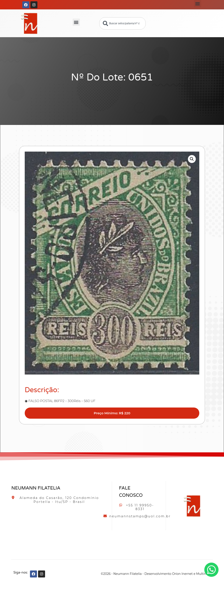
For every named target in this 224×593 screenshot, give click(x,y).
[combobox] (122, 23)
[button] (197, 3)
